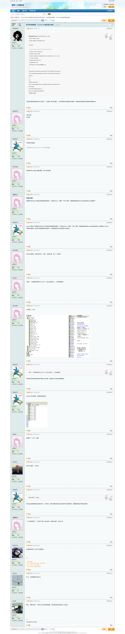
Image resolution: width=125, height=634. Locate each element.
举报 (111, 107)
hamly (14, 601)
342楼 (27, 139)
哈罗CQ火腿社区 (14, 17)
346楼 (27, 250)
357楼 (27, 601)
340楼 (27, 28)
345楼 (27, 222)
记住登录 (105, 4)
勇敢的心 (15, 517)
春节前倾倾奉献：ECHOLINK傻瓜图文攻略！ (58, 17)
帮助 (20, 1)
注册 (111, 6)
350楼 (27, 392)
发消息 (21, 48)
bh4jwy (15, 278)
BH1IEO (15, 139)
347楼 (27, 278)
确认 (53, 20)
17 (39, 20)
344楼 (27, 194)
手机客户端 (32, 10)
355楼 (27, 545)
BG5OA (15, 462)
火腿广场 (24, 10)
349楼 (27, 364)
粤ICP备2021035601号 (62, 632)
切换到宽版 (112, 1)
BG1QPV (15, 305)
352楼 (27, 462)
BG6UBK (15, 166)
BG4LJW (15, 545)
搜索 (49, 14)
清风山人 (15, 194)
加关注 (15, 48)
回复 (104, 20)
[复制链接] (57, 25)
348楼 (27, 306)
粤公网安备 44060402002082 (71, 632)
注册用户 (14, 42)
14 (31, 20)
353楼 (27, 490)
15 (34, 20)
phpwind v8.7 (56, 631)
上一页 (21, 20)
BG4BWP (15, 28)
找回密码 (111, 4)
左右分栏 (12, 1)
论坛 (13, 10)
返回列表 (14, 20)
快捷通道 (109, 10)
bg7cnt (14, 573)
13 (28, 20)
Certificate (61, 631)
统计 (17, 1)
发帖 (111, 20)
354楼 (27, 517)
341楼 (27, 111)
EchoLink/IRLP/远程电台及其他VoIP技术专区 (33, 17)
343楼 (27, 167)
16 (37, 20)
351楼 (27, 434)
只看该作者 (109, 28)
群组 (18, 10)
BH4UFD (15, 111)
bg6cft (14, 434)
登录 (105, 6)
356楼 (27, 573)
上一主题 (105, 25)
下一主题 (107, 25)
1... (25, 20)
